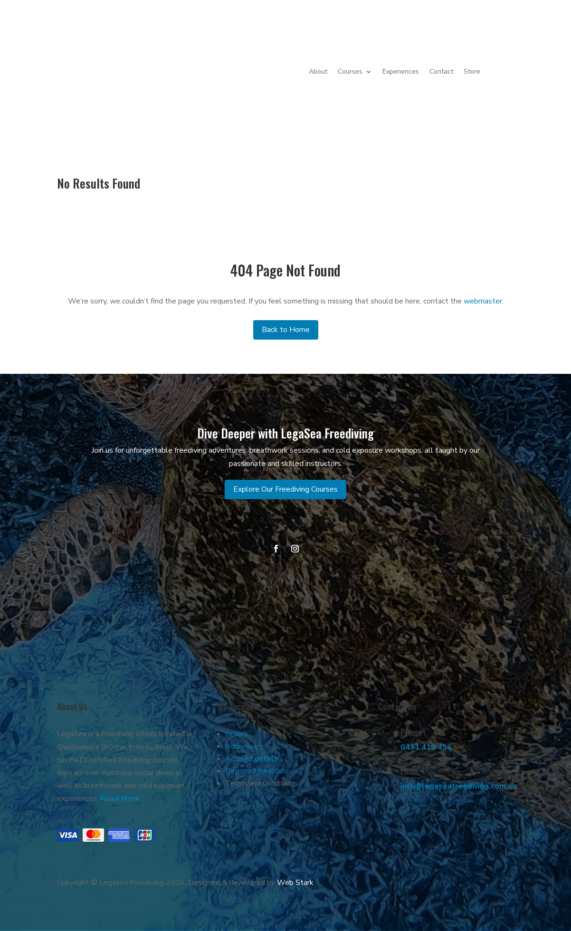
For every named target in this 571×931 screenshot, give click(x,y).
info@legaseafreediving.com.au (458, 786)
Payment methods (256, 771)
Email (409, 771)
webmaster (483, 301)
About (318, 71)
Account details (251, 758)
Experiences (400, 71)
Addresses (243, 746)
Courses (350, 71)
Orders (236, 734)
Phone (411, 732)
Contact (441, 71)
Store (472, 71)
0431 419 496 (426, 747)
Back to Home (286, 329)
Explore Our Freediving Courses (285, 489)
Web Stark (295, 882)
